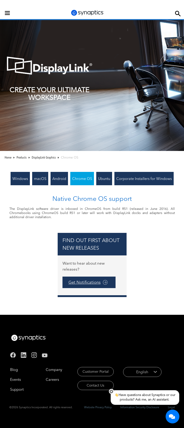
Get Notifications (84, 282)
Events (15, 379)
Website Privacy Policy (98, 407)
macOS (40, 178)
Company (54, 369)
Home (8, 157)
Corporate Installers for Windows (144, 178)
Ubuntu (104, 178)
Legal (171, 407)
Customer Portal (96, 372)
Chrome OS (82, 178)
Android (59, 178)
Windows (20, 178)
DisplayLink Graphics (44, 157)
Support (17, 389)
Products (22, 157)
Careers (52, 379)
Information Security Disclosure (139, 407)
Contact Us (96, 386)
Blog (14, 369)
